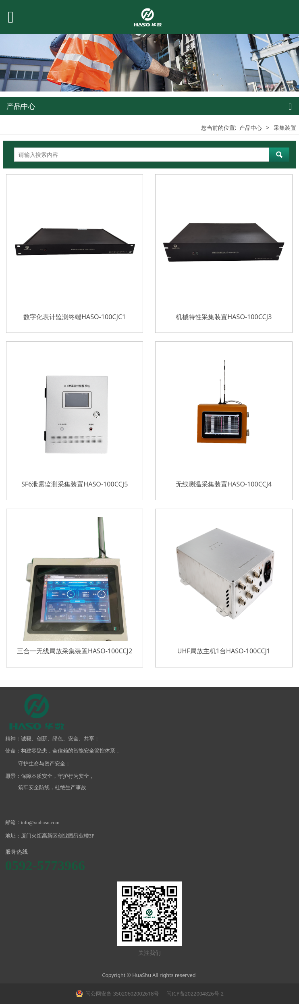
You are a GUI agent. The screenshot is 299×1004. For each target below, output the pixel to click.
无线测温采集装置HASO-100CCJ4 (224, 484)
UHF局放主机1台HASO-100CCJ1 (223, 650)
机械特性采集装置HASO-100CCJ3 (224, 316)
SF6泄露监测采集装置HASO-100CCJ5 (74, 484)
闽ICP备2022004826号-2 (194, 993)
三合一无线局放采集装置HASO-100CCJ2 (74, 650)
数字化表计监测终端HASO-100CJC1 (74, 316)
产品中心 (250, 127)
